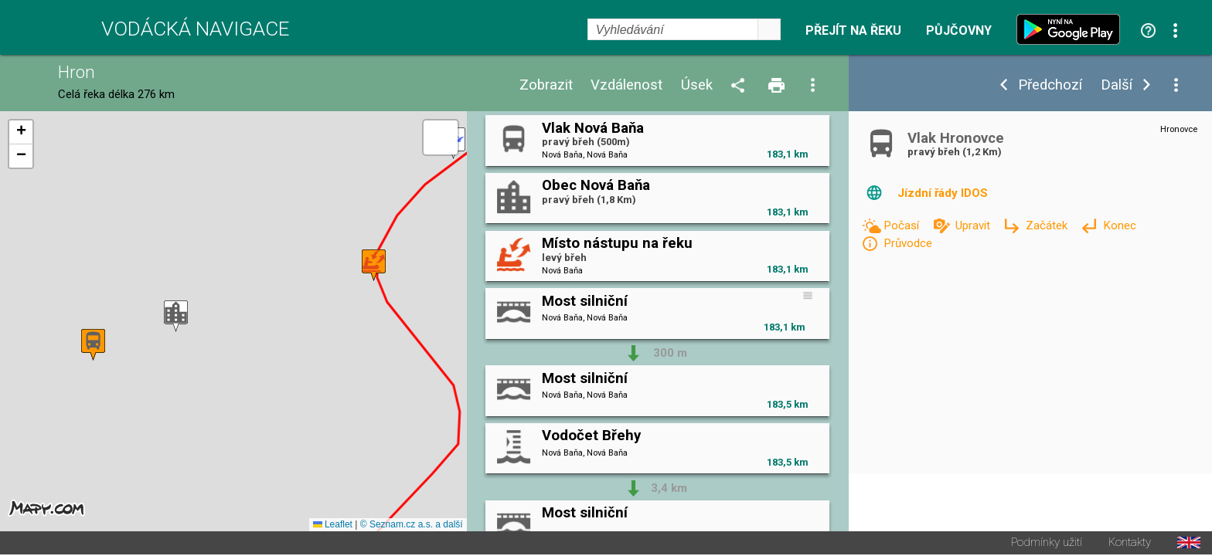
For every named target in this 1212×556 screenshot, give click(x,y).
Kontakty (1129, 544)
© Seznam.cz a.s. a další (411, 525)
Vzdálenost (626, 85)
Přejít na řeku (853, 31)
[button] (176, 317)
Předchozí (1050, 85)
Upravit (974, 225)
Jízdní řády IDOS (942, 193)
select (769, 29)
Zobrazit (546, 85)
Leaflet (332, 525)
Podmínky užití (1046, 544)
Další (1116, 85)
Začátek (1048, 225)
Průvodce (907, 243)
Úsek (697, 85)
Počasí (902, 225)
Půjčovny (959, 31)
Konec (1119, 225)
